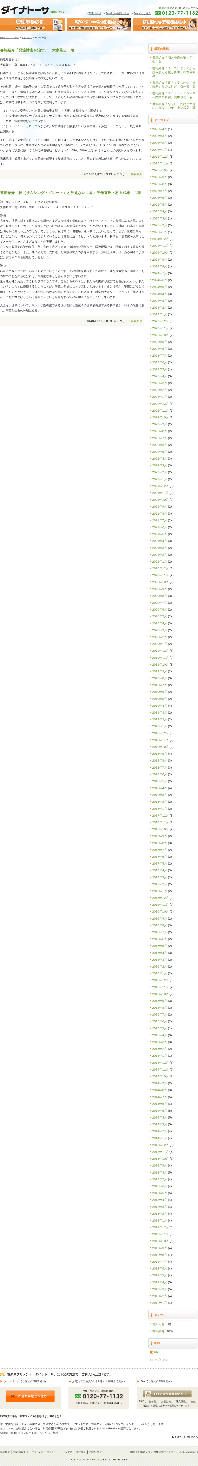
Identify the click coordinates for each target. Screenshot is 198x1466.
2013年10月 (160, 1158)
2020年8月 (159, 596)
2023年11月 (160, 328)
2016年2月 (159, 966)
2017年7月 (159, 850)
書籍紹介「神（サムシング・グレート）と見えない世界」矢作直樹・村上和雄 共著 (70, 193)
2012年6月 (159, 1268)
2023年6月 (159, 362)
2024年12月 (160, 239)
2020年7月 (159, 602)
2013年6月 (159, 1186)
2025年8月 (159, 184)
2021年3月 (159, 548)
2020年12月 (160, 568)
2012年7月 (159, 1261)
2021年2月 (159, 554)
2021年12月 (160, 486)
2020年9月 (159, 589)
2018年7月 (159, 767)
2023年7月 (159, 355)
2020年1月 (159, 644)
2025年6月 (159, 197)
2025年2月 (159, 225)
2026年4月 (159, 129)
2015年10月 (160, 994)
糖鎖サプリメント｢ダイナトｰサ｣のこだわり (99, 24)
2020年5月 (159, 616)
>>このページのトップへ (184, 1437)
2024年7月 (159, 273)
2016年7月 (159, 932)
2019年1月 (159, 726)
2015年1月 (159, 1055)
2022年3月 (159, 465)
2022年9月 (159, 424)
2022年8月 (159, 431)
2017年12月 (160, 815)
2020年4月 (159, 623)
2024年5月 (159, 287)
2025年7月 (159, 191)
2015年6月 (159, 1021)
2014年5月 (159, 1110)
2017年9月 (159, 836)
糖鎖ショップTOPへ (9, 37)
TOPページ (94, 13)
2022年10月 (160, 417)
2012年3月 (159, 1289)
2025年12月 (160, 156)
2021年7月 (159, 520)
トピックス (27, 37)
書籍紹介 (136, 174)
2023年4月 (159, 376)
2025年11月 (160, 163)
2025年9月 (159, 177)
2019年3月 (159, 712)
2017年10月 (160, 829)
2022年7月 (159, 438)
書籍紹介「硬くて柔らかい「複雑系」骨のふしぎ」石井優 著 (174, 84)
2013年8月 (159, 1172)
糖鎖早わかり (32, 24)
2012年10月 (160, 1241)
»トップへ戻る (159, 1359)
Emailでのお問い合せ (117, 13)
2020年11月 (160, 575)
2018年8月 (159, 760)
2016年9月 (159, 918)
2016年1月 (159, 973)
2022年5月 (159, 451)
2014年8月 (159, 1090)
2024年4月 (159, 294)
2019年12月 (160, 650)
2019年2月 (159, 719)
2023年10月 (160, 335)
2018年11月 (160, 740)
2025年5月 (159, 204)
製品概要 (5, 1451)
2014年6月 (159, 1103)
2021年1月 (159, 561)
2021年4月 (159, 541)
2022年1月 (159, 479)
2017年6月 (159, 856)
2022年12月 (160, 403)
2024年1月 (159, 314)
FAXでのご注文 (142, 13)
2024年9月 (159, 259)
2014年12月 (160, 1062)
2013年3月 (159, 1206)
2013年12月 (160, 1145)
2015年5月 (159, 1028)
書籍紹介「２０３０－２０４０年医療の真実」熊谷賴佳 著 (174, 95)
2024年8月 (159, 266)
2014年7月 (159, 1097)
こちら (41, 1432)
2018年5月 (159, 781)
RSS (157, 1351)
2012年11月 (160, 1234)
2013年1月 (159, 1220)
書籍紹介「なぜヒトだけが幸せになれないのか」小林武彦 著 (174, 105)
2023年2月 (159, 390)
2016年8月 (159, 925)
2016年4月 (159, 953)
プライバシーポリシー (44, 1451)
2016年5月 (159, 945)
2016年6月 (159, 939)
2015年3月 (159, 1042)
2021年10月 (160, 499)
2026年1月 (159, 149)
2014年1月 (159, 1138)
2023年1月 (159, 396)
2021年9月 (159, 506)
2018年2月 (159, 801)
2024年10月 (160, 252)
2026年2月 (159, 142)
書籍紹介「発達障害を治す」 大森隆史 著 (37, 50)
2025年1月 (159, 232)
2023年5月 (159, 369)
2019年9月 (159, 671)
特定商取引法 (20, 1451)
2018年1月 (159, 808)
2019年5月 (159, 699)
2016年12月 (160, 897)
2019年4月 (159, 705)
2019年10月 (160, 664)
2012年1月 (159, 1302)
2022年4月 (159, 458)
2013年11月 (160, 1151)
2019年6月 (159, 691)
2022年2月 (159, 472)
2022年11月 (160, 410)
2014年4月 (159, 1117)
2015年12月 (160, 980)
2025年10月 (160, 170)
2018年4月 (159, 788)
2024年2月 (159, 307)
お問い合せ (95, 1451)
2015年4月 (159, 1035)
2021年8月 (159, 513)
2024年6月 (159, 280)
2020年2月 (159, 637)
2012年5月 (159, 1275)
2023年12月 (160, 321)
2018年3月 (159, 794)
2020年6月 (159, 609)
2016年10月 (160, 911)
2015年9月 (159, 1000)
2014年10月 (160, 1076)
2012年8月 (159, 1254)
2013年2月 (159, 1213)
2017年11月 (160, 822)
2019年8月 (159, 678)
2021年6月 (159, 527)
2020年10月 (160, 582)
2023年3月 (159, 383)
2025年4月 (159, 211)
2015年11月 (160, 987)
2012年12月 (160, 1227)
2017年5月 (159, 863)
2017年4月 (159, 870)
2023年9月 (159, 342)
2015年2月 (159, 1048)
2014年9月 (159, 1083)
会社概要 (81, 1451)
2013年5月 (159, 1193)
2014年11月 (160, 1069)
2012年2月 (159, 1296)
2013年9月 (159, 1165)
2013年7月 (159, 1179)
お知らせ (158, 1324)
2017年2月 (159, 884)
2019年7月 (159, 685)
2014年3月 (159, 1124)
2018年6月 (159, 774)
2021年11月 (160, 493)
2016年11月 (160, 904)
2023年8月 (159, 348)
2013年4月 (159, 1199)
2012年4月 (159, 1282)
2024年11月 (160, 245)
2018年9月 (159, 753)
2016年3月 (159, 959)
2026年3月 (159, 136)
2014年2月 (159, 1131)
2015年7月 (159, 1014)
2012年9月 (159, 1248)
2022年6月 (159, 445)
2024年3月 (159, 300)
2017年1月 (159, 891)
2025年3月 (159, 218)
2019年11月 (160, 657)
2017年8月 (159, 843)
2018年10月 (160, 747)
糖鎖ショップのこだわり (165, 24)
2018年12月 (160, 733)
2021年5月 (159, 534)
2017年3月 (159, 877)
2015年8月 (159, 1007)
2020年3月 (159, 630)
